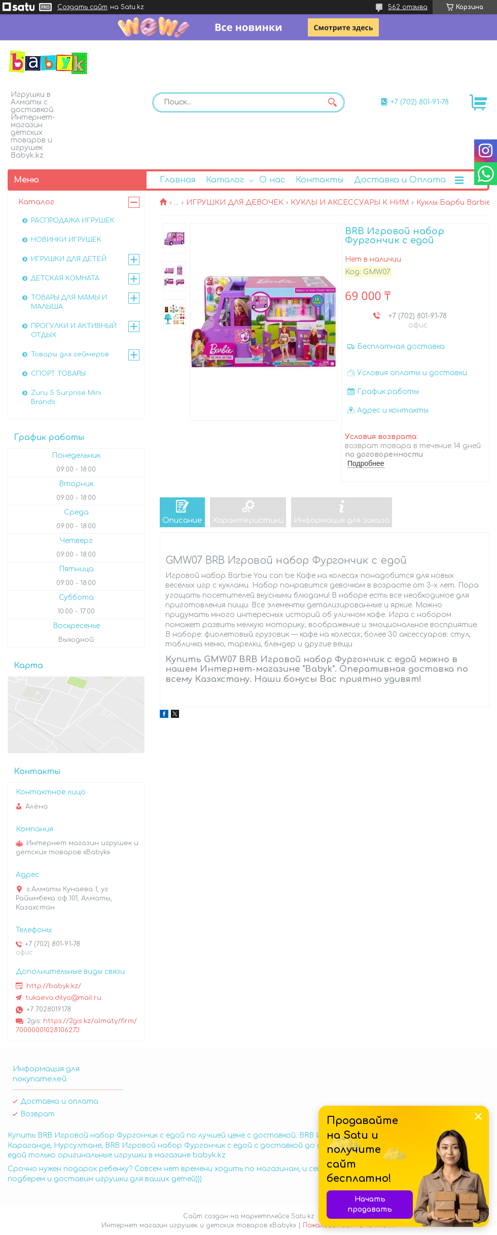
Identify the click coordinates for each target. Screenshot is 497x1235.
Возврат (37, 1114)
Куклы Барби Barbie (453, 202)
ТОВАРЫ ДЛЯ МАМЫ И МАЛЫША (69, 302)
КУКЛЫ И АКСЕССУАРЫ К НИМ (350, 202)
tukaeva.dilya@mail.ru (63, 997)
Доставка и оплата (59, 1101)
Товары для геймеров (70, 354)
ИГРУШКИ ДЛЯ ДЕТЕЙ (68, 259)
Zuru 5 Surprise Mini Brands (66, 397)
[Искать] (332, 102)
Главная (177, 180)
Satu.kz (302, 1216)
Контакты (319, 180)
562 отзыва (408, 7)
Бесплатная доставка (401, 346)
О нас (272, 180)
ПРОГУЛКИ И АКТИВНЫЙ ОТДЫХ (74, 330)
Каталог (225, 180)
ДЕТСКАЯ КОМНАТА (65, 278)
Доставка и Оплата (400, 180)
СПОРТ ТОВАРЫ (58, 373)
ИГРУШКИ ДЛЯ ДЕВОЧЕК (234, 202)
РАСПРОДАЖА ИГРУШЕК (73, 220)
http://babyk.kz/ (53, 986)
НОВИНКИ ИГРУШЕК (66, 239)
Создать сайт (82, 7)
